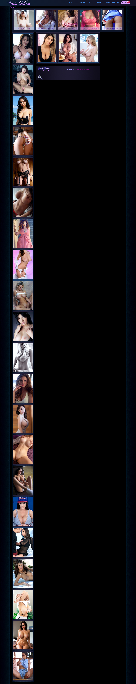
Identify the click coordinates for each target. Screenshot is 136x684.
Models (99, 3)
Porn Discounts (112, 3)
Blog (91, 3)
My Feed (125, 3)
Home (71, 3)
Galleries (81, 3)
